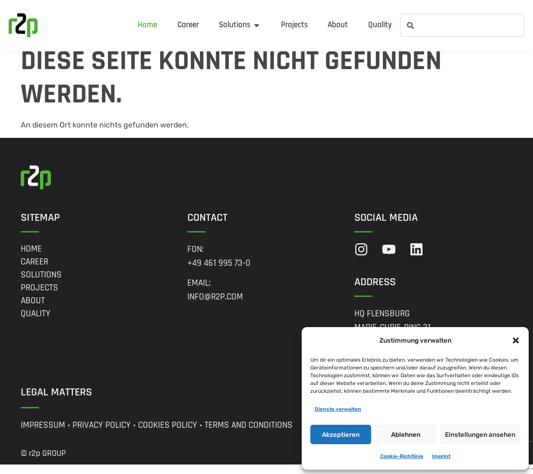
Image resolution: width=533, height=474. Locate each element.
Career (34, 271)
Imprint (441, 456)
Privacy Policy (102, 434)
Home (31, 258)
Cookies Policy (167, 434)
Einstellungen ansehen (480, 435)
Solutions (41, 283)
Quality (35, 322)
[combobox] (462, 25)
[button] (515, 340)
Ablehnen (405, 435)
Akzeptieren (341, 435)
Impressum (43, 434)
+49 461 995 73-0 (218, 272)
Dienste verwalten (338, 409)
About (33, 309)
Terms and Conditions (249, 434)
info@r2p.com (215, 306)
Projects (39, 296)
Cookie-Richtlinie (401, 456)
